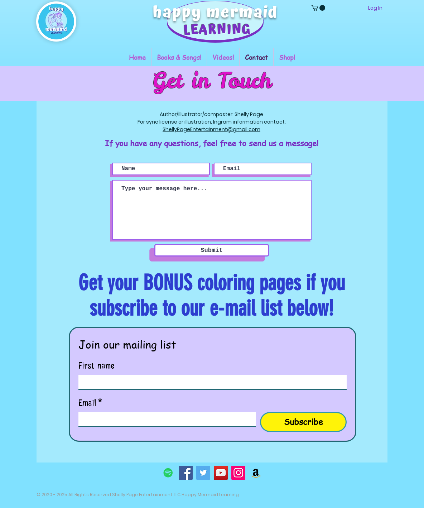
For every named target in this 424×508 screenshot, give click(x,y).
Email (90, 401)
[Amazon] (256, 473)
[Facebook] (186, 473)
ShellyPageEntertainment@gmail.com (211, 129)
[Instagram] (238, 473)
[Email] (164, 419)
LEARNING (217, 29)
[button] (318, 8)
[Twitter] (203, 473)
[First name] (210, 382)
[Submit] (211, 250)
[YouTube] (221, 473)
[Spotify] (168, 473)
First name (96, 364)
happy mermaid (215, 12)
